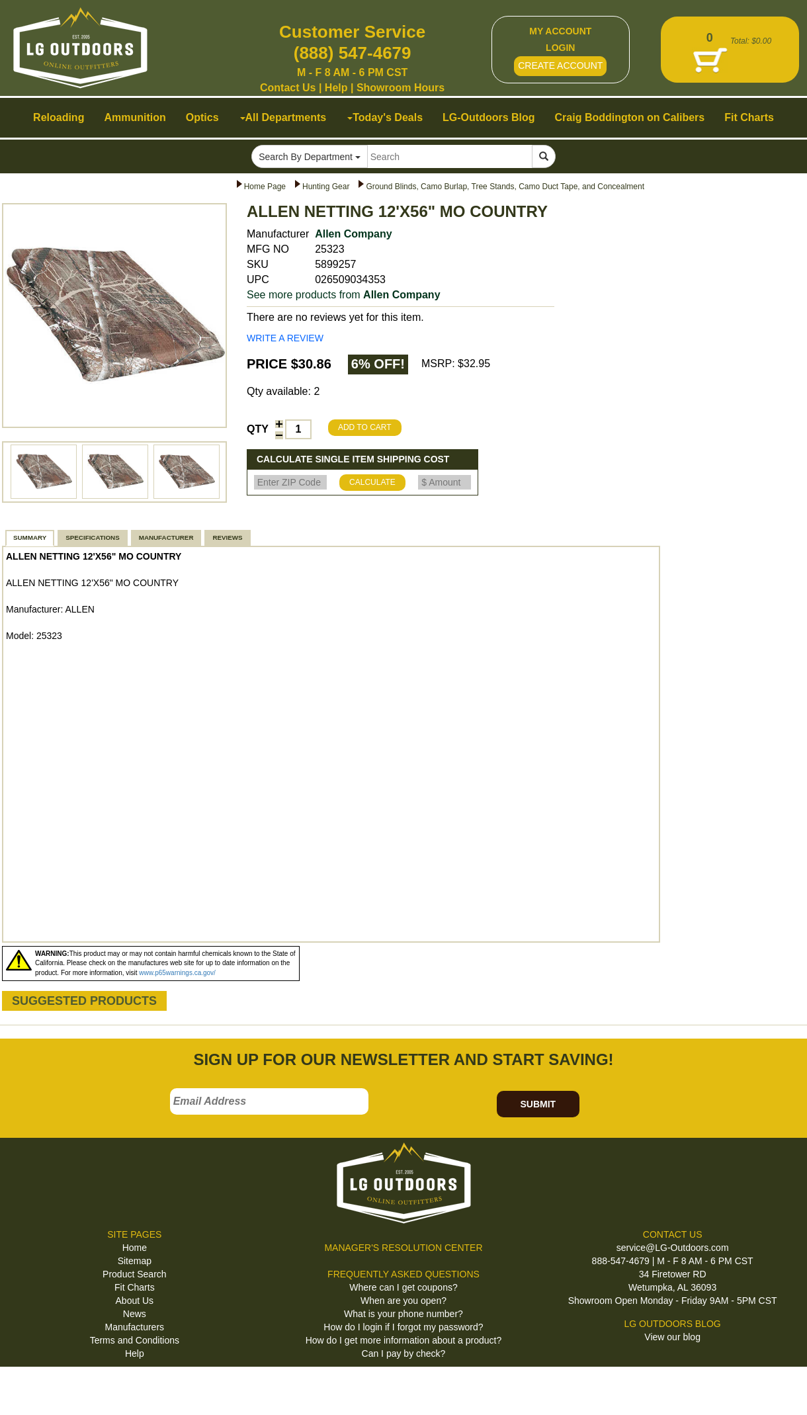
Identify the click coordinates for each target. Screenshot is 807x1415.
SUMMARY (29, 537)
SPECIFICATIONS (92, 537)
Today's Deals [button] (385, 117)
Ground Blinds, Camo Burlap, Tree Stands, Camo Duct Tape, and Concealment (505, 186)
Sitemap (134, 1261)
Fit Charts (134, 1287)
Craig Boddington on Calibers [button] (630, 117)
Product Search (135, 1274)
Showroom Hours (401, 87)
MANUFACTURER (166, 537)
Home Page (265, 186)
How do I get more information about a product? (404, 1340)
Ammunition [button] (134, 117)
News (134, 1313)
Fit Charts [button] (749, 117)
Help (336, 87)
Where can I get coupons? (403, 1287)
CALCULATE (372, 482)
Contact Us (288, 87)
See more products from (344, 294)
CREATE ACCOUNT (560, 65)
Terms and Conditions (134, 1340)
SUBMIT (538, 1104)
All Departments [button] (283, 117)
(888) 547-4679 (352, 53)
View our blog (672, 1337)
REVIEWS (227, 537)
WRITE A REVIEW (285, 338)
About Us (135, 1300)
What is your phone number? (403, 1313)
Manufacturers (134, 1327)
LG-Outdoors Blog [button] (489, 117)
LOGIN (560, 47)
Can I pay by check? (404, 1353)
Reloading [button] (58, 117)
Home (134, 1247)
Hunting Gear (325, 186)
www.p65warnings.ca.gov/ (177, 972)
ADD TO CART (365, 427)
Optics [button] (202, 117)
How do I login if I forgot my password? (403, 1327)
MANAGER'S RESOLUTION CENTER (403, 1247)
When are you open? (403, 1300)
